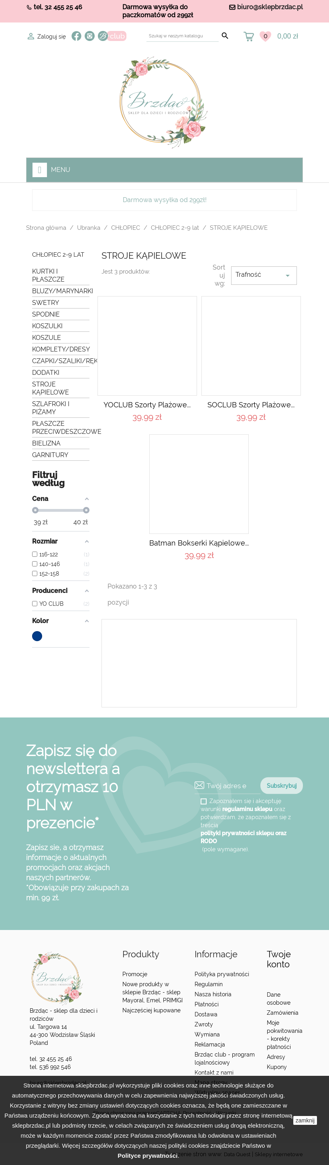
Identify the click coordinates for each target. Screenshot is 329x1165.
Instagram (90, 36)
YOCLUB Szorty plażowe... (147, 405)
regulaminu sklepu (247, 809)
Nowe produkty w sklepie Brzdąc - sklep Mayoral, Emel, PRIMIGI (152, 992)
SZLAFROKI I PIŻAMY (50, 408)
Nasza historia (213, 994)
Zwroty (204, 1024)
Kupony (277, 1067)
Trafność (264, 275)
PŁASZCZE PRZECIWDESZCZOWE (60, 427)
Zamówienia (283, 1013)
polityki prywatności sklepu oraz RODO (243, 837)
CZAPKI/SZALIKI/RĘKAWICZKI (60, 361)
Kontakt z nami (214, 1072)
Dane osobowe (278, 998)
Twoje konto (279, 959)
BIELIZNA (46, 443)
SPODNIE (46, 314)
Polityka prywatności (222, 974)
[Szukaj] (182, 36)
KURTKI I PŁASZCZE (48, 275)
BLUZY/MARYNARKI (60, 291)
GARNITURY (50, 455)
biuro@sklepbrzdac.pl (270, 7)
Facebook (76, 36)
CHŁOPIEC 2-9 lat (58, 254)
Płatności (207, 1004)
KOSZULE (46, 337)
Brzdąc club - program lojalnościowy (225, 1058)
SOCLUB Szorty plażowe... (250, 405)
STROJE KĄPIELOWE (50, 388)
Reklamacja (210, 1044)
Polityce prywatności (147, 1155)
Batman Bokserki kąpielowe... (199, 543)
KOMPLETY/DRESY (60, 349)
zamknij (305, 1120)
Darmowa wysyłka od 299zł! (165, 200)
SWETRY (45, 303)
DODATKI (45, 372)
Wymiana (207, 1034)
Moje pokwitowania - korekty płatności (285, 1035)
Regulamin (209, 984)
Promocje (134, 974)
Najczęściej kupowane (151, 1010)
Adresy (276, 1057)
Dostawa (206, 1014)
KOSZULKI (47, 326)
